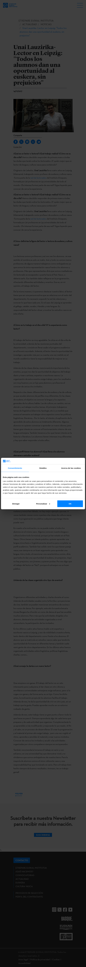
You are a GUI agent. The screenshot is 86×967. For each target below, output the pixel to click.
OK (70, 504)
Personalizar (43, 504)
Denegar (16, 504)
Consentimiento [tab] (15, 468)
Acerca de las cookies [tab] (71, 468)
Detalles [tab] (43, 468)
